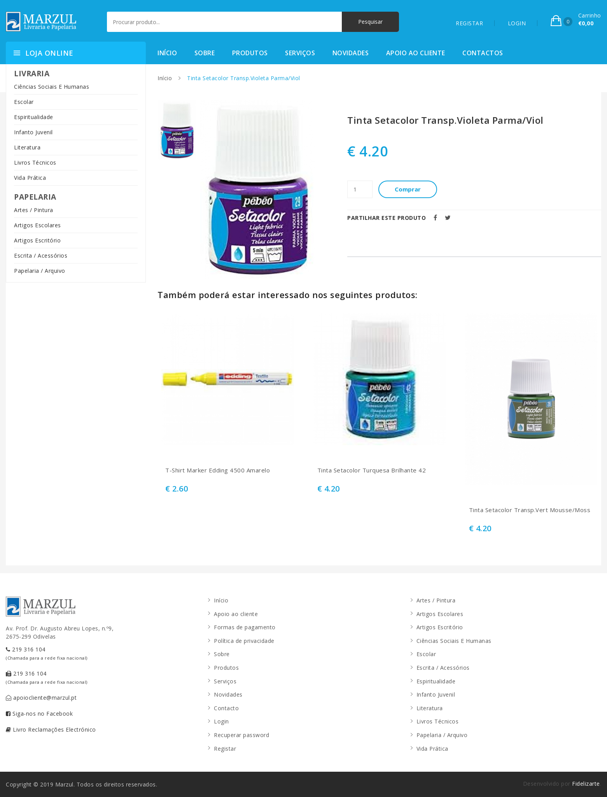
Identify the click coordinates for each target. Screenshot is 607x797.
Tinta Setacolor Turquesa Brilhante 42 (371, 470)
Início (167, 53)
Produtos (250, 53)
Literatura (27, 147)
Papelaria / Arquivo (39, 270)
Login (221, 721)
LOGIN (517, 23)
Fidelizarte (586, 783)
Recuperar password (241, 735)
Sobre (204, 53)
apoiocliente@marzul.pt (41, 697)
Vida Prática (30, 177)
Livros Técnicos (35, 162)
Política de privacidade (244, 640)
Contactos (482, 53)
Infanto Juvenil (33, 132)
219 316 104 (46, 653)
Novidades (350, 53)
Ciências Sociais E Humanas (51, 86)
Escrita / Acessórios (40, 255)
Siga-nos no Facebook (39, 713)
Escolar (24, 101)
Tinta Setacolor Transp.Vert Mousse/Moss (530, 510)
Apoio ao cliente (415, 53)
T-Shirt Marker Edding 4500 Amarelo (217, 470)
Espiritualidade (33, 117)
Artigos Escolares (37, 225)
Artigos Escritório (37, 240)
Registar (225, 748)
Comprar (408, 189)
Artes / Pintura (33, 210)
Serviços (300, 53)
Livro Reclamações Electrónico (51, 729)
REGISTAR (469, 23)
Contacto (226, 708)
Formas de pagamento (245, 627)
